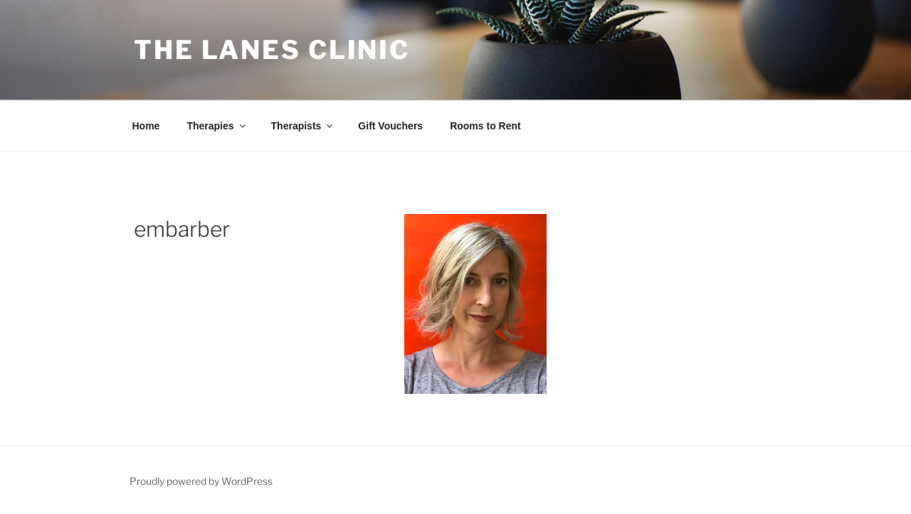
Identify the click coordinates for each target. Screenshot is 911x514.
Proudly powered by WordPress (201, 481)
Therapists (303, 126)
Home (146, 126)
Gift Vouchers (390, 126)
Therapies (216, 126)
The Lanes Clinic (272, 49)
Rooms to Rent (485, 126)
